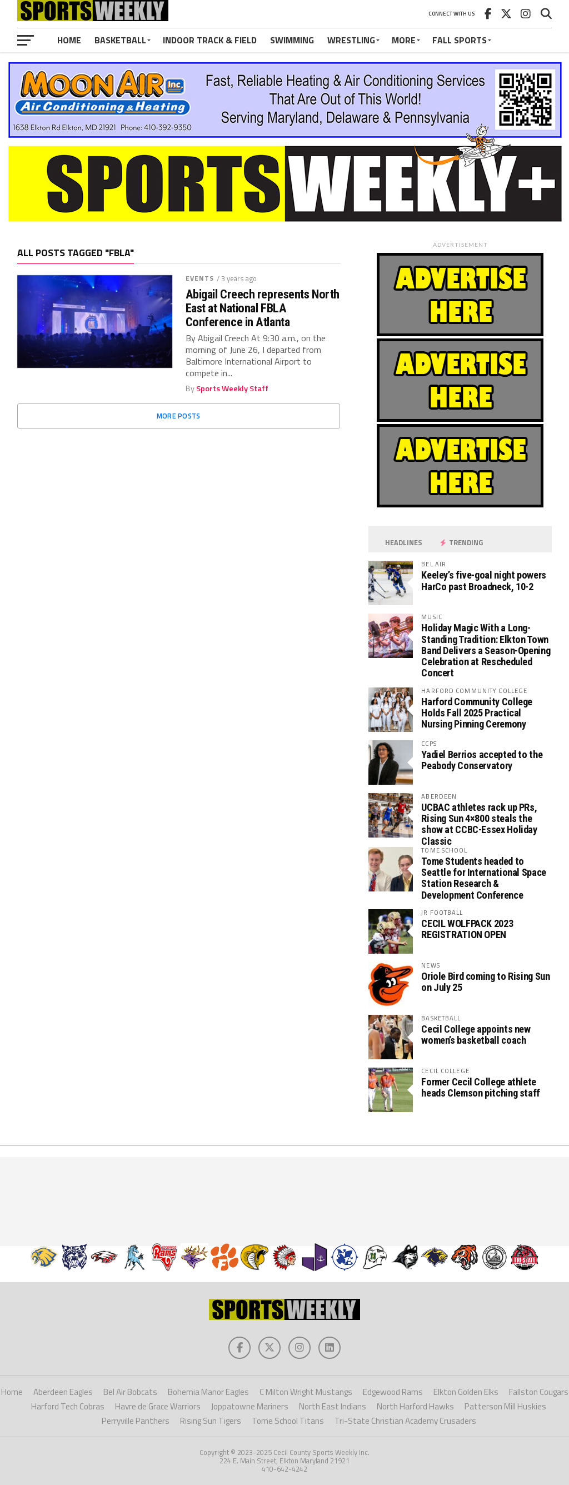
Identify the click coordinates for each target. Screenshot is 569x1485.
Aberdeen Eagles (63, 1392)
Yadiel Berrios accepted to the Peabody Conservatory (481, 760)
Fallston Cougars (538, 1392)
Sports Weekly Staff (232, 388)
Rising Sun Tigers (210, 1420)
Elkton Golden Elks (465, 1392)
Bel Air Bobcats (130, 1392)
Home (69, 40)
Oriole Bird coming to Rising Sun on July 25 (485, 981)
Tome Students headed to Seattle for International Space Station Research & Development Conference (483, 878)
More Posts (179, 415)
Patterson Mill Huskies (505, 1406)
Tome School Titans (288, 1420)
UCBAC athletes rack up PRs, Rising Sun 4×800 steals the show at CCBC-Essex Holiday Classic (479, 824)
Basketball (120, 40)
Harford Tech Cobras (67, 1406)
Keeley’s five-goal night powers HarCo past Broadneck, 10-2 (483, 580)
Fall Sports (459, 40)
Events (200, 278)
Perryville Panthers (135, 1420)
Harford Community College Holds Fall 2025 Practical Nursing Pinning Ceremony (476, 713)
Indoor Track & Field (210, 40)
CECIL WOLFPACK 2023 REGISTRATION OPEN (467, 929)
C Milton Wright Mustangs (305, 1392)
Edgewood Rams (393, 1392)
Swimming (292, 40)
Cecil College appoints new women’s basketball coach (475, 1034)
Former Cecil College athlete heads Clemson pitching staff (480, 1087)
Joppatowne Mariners (249, 1406)
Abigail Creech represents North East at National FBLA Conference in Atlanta (263, 307)
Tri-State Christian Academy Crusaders (405, 1420)
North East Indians (332, 1406)
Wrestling (351, 40)
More (404, 40)
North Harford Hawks (415, 1406)
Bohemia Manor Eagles (208, 1392)
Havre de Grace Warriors (158, 1406)
